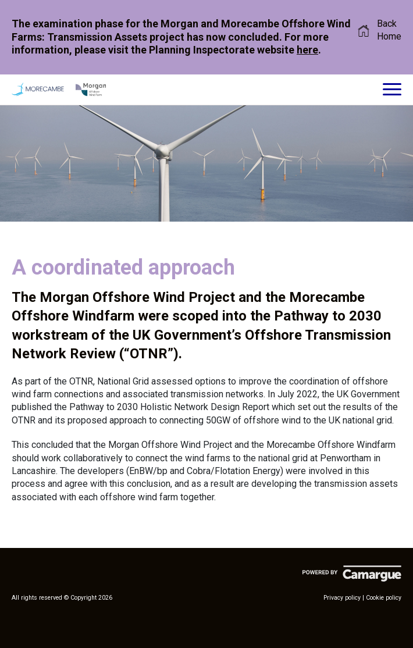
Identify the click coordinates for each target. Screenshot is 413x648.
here (307, 50)
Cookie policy (383, 597)
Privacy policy (342, 597)
